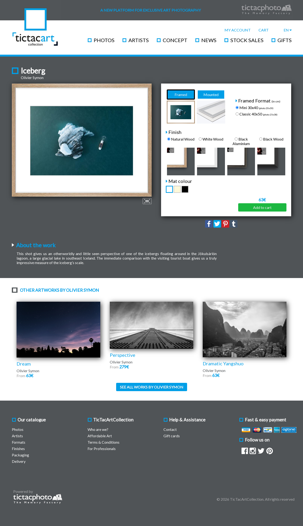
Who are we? (98, 429)
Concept (175, 40)
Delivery (19, 461)
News (208, 40)
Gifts (284, 40)
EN (288, 30)
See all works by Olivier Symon (151, 387)
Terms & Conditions (103, 442)
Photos (104, 40)
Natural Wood (180, 139)
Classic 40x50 (256, 114)
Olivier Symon (32, 77)
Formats (18, 442)
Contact (170, 429)
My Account (237, 30)
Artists (138, 40)
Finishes (18, 448)
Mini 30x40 (254, 107)
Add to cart (262, 207)
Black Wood (271, 139)
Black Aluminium (241, 141)
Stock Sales (246, 40)
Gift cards (171, 435)
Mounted (211, 94)
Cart (264, 30)
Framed (181, 94)
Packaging (20, 455)
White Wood (211, 139)
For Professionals (102, 448)
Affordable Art (100, 435)
